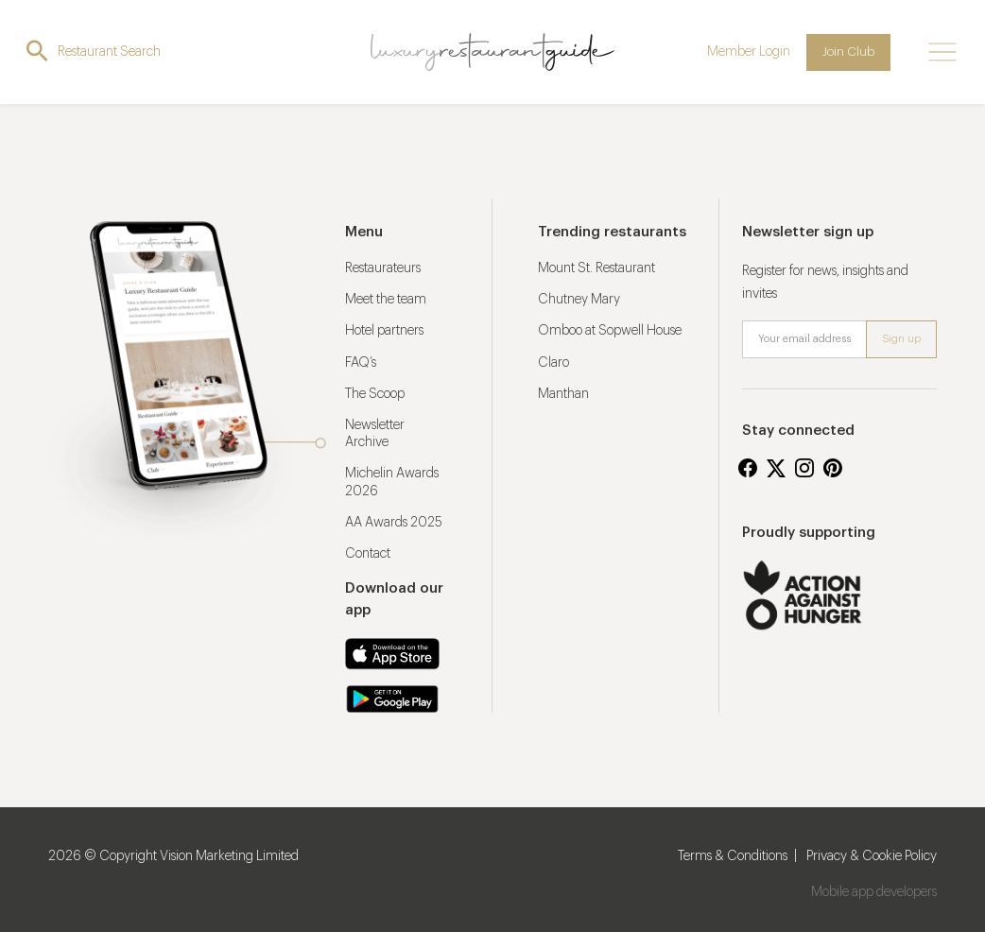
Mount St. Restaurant (596, 268)
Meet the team (385, 299)
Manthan (563, 394)
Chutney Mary (579, 299)
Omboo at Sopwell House (610, 330)
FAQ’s (360, 363)
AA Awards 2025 (393, 522)
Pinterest (833, 467)
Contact (367, 554)
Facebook (748, 467)
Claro (553, 363)
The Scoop (375, 394)
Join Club (848, 51)
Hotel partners (384, 330)
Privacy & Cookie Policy (871, 856)
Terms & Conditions (732, 856)
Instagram (804, 467)
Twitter (776, 467)
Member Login (748, 52)
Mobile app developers (874, 892)
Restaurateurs (383, 268)
